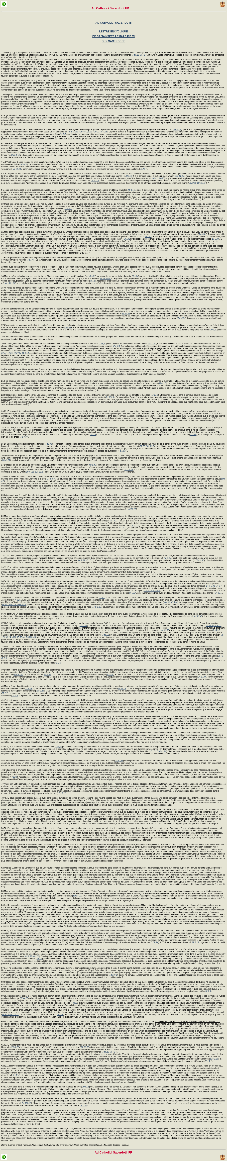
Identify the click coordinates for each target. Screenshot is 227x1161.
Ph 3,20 (167, 558)
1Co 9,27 (6, 460)
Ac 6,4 (135, 276)
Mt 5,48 (92, 465)
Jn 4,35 (216, 630)
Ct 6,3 (220, 656)
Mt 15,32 (18, 637)
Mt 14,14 (10, 637)
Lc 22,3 (22, 604)
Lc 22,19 (192, 183)
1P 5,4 (155, 942)
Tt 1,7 (102, 597)
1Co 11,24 (201, 183)
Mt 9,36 (105, 635)
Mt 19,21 (6, 1014)
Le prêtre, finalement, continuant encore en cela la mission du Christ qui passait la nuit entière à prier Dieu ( (50, 344)
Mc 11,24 (14, 353)
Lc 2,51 (47, 674)
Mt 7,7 (39, 959)
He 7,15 (103, 132)
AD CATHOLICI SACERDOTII (113, 22)
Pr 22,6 (14, 777)
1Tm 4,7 (51, 479)
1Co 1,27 (153, 751)
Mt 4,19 (60, 1014)
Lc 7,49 (127, 239)
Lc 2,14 (143, 169)
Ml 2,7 (5, 693)
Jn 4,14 (16, 1075)
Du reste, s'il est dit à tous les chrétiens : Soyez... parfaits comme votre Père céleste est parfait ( (45, 465)
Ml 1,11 (131, 190)
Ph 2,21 (17, 600)
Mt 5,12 (132, 593)
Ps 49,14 (117, 346)
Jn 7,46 (193, 434)
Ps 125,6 (123, 451)
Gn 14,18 (177, 129)
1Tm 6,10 (96, 607)
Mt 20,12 (85, 1047)
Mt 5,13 (136, 55)
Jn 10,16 (165, 630)
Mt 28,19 (122, 688)
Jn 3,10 (28, 688)
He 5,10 (71, 132)
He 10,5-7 (18, 674)
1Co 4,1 (23, 164)
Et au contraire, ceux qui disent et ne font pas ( (23, 444)
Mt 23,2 (143, 446)
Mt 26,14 (6, 604)
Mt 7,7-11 (5, 353)
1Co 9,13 (148, 590)
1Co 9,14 (156, 590)
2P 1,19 (213, 330)
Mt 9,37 (28, 956)
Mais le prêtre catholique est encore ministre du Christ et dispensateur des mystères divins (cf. (44, 276)
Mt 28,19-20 (105, 278)
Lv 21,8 (155, 395)
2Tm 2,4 (217, 586)
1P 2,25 (195, 942)
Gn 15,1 (218, 593)
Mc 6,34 (26, 637)
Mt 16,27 (126, 313)
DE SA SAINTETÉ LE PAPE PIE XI (113, 36)
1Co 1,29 (162, 751)
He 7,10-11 (94, 132)
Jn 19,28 (202, 677)
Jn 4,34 (110, 674)
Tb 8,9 (74, 1003)
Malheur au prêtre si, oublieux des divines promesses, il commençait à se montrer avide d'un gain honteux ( (50, 597)
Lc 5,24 (215, 239)
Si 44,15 (24, 998)
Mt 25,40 (198, 616)
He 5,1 (63, 134)
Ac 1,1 (93, 434)
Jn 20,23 (202, 234)
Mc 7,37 (24, 437)
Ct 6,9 (4, 658)
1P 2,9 (208, 991)
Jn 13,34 (181, 318)
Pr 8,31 (59, 747)
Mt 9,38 (36, 956)
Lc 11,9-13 (24, 353)
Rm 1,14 (40, 691)
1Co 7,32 (135, 525)
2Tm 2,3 (210, 586)
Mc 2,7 (148, 236)
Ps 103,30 (26, 1103)
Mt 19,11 (114, 521)
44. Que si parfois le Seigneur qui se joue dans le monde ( (28, 747)
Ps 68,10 (209, 625)
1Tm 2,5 (162, 383)
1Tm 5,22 (77, 896)
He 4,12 (67, 327)
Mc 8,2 (33, 637)
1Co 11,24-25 (158, 178)
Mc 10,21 (14, 1014)
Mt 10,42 (113, 975)
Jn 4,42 (83, 1105)
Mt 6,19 (167, 602)
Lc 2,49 (81, 560)
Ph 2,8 (58, 663)
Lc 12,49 (83, 625)
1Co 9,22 (62, 793)
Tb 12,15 (200, 560)
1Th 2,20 (15, 1047)
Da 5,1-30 (15, 155)
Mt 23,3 (49, 444)
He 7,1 (86, 132)
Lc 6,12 (102, 344)
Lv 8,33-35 (131, 509)
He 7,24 (129, 176)
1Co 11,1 (39, 472)
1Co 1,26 (214, 1059)
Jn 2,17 (217, 625)
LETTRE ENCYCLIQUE (113, 31)
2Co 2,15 (119, 761)
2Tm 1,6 (85, 1087)
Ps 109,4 (95, 181)
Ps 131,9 (110, 397)
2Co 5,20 (129, 469)
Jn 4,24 (210, 500)
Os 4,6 (15, 695)
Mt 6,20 (174, 602)
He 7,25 (151, 344)
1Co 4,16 (30, 472)
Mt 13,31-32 (10, 283)
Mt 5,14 (143, 55)
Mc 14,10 (14, 604)
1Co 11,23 (179, 176)
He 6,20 (78, 132)
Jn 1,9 (92, 281)
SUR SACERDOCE (113, 41)
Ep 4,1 (208, 1061)
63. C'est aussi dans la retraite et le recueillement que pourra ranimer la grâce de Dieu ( (41, 1087)
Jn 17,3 (55, 1115)
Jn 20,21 (17, 169)
